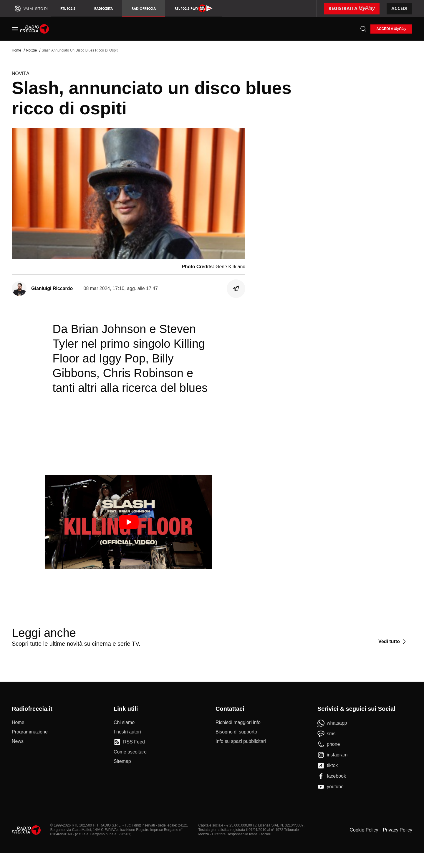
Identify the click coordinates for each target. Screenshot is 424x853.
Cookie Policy (364, 829)
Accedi (399, 8)
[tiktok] (327, 765)
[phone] (328, 744)
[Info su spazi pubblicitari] (241, 741)
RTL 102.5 (67, 8)
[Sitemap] (122, 761)
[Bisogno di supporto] (236, 732)
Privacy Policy (397, 829)
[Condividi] (236, 288)
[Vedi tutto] (393, 641)
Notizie (31, 50)
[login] (391, 29)
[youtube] (330, 786)
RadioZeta (103, 8)
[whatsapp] (332, 723)
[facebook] (331, 776)
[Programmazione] (30, 732)
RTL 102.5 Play (194, 8)
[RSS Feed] (129, 742)
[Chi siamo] (124, 723)
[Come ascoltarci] (131, 752)
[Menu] (15, 29)
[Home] (34, 29)
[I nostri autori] (127, 732)
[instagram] (332, 754)
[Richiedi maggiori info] (238, 723)
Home (16, 50)
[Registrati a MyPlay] (352, 8)
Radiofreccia (144, 8)
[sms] (326, 733)
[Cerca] (363, 28)
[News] (18, 741)
